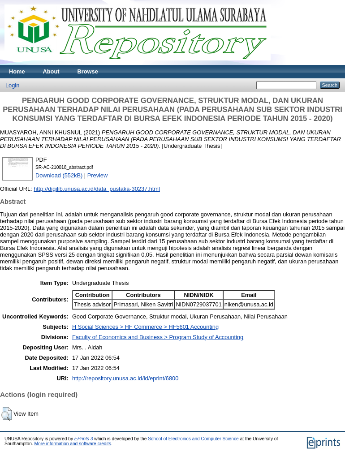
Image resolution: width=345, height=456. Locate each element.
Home (17, 71)
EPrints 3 (83, 438)
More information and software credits (72, 443)
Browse (88, 71)
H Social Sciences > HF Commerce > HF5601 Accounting (145, 326)
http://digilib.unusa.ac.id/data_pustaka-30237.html (97, 188)
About (51, 71)
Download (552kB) (58, 175)
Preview (97, 175)
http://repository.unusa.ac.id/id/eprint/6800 (125, 378)
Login (12, 85)
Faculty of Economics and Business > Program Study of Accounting (157, 337)
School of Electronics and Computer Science (193, 438)
